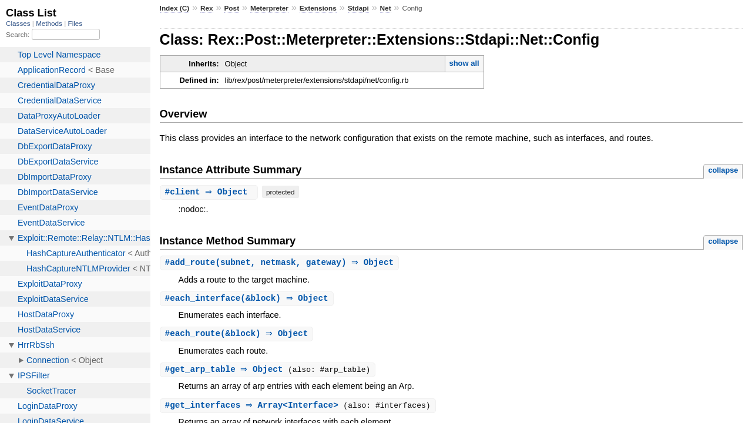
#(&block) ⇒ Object (248, 299)
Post (231, 8)
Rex (206, 8)
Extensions (318, 8)
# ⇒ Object (210, 191)
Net (385, 8)
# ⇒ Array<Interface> (256, 408)
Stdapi (358, 8)
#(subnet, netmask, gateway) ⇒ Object (281, 262)
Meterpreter (269, 8)
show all (464, 63)
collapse (723, 170)
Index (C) (175, 8)
